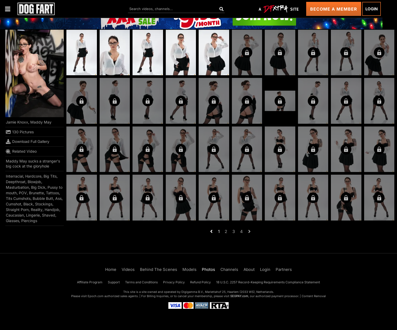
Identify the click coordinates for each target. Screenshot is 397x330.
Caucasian (15, 215)
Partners (284, 269)
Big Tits (50, 176)
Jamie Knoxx (17, 122)
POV (23, 193)
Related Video (21, 151)
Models (189, 269)
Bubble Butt (43, 198)
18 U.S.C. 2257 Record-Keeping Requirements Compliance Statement (268, 282)
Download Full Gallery (27, 141)
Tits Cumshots (18, 198)
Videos (128, 269)
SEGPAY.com (239, 296)
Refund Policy (200, 282)
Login (371, 8)
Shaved (48, 215)
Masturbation (17, 187)
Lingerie (33, 215)
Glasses (12, 220)
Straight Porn (17, 209)
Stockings (43, 204)
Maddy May (41, 122)
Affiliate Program (90, 282)
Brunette (36, 193)
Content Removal (314, 296)
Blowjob (34, 181)
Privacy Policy (174, 282)
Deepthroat (15, 181)
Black (28, 204)
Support (114, 282)
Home (110, 269)
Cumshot (13, 204)
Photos (208, 269)
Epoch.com (96, 296)
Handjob (52, 209)
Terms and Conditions (141, 282)
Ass (58, 198)
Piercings (29, 220)
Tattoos (52, 193)
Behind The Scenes (158, 269)
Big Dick (38, 187)
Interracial (14, 176)
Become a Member (333, 9)
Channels (229, 269)
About (249, 269)
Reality (36, 209)
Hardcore (33, 176)
